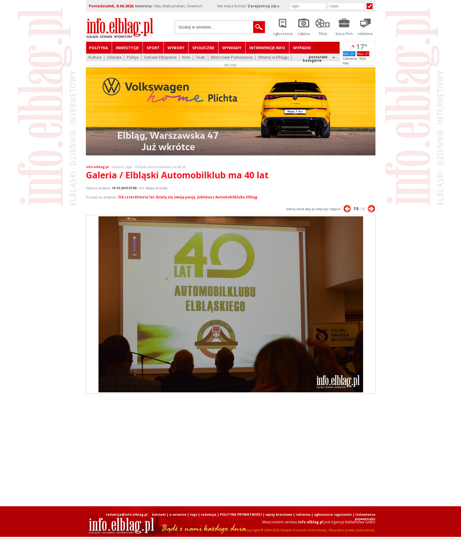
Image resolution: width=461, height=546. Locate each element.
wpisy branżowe (278, 514)
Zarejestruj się (264, 6)
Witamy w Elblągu (273, 57)
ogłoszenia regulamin (333, 514)
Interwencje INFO (267, 47)
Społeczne (203, 47)
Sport (153, 47)
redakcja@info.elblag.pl (127, 514)
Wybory (176, 47)
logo (193, 514)
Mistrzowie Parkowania (232, 57)
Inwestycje (127, 47)
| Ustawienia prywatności (364, 516)
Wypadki (302, 47)
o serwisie (177, 514)
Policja (132, 57)
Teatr (200, 57)
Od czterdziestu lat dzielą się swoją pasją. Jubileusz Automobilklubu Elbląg (187, 197)
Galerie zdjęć (122, 167)
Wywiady (231, 47)
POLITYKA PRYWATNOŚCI (241, 514)
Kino (186, 57)
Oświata (114, 57)
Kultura (94, 57)
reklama (303, 514)
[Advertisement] (230, 450)
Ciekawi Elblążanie (160, 57)
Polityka (98, 47)
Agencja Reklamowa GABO (353, 522)
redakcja (208, 514)
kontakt (159, 514)
